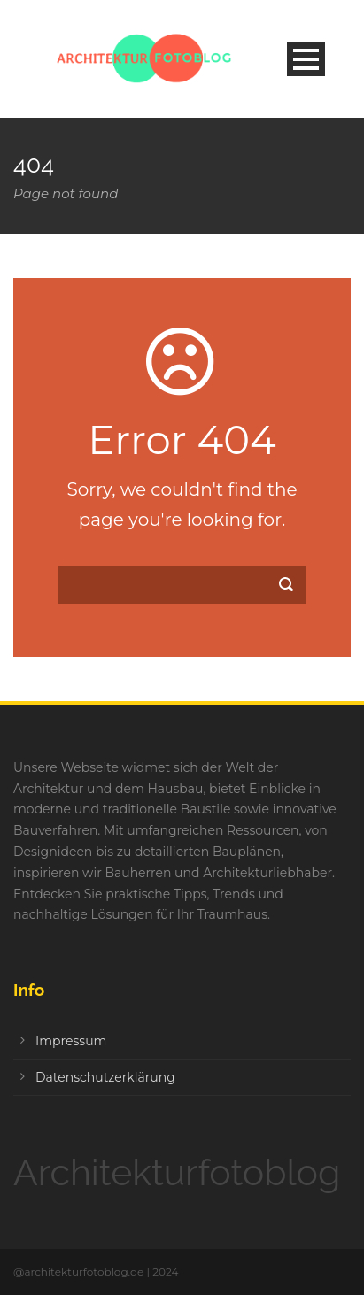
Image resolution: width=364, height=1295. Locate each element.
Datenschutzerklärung (105, 1077)
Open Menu (306, 59)
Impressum (70, 1041)
